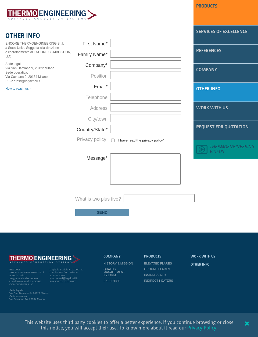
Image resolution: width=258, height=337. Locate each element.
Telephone (97, 97)
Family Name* (93, 54)
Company (206, 69)
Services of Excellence (222, 31)
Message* (97, 158)
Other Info (208, 88)
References (208, 50)
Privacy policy (91, 139)
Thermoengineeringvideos (232, 149)
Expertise (111, 280)
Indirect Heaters (158, 280)
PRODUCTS (206, 6)
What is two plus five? (98, 199)
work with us (212, 107)
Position (99, 76)
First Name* (95, 44)
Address (99, 108)
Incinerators (155, 274)
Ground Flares (157, 269)
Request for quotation (222, 126)
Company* (96, 65)
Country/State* (92, 130)
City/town (98, 119)
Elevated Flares (158, 263)
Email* (101, 87)
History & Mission (118, 263)
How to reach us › (18, 88)
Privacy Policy (201, 328)
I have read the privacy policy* (141, 140)
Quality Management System (114, 272)
